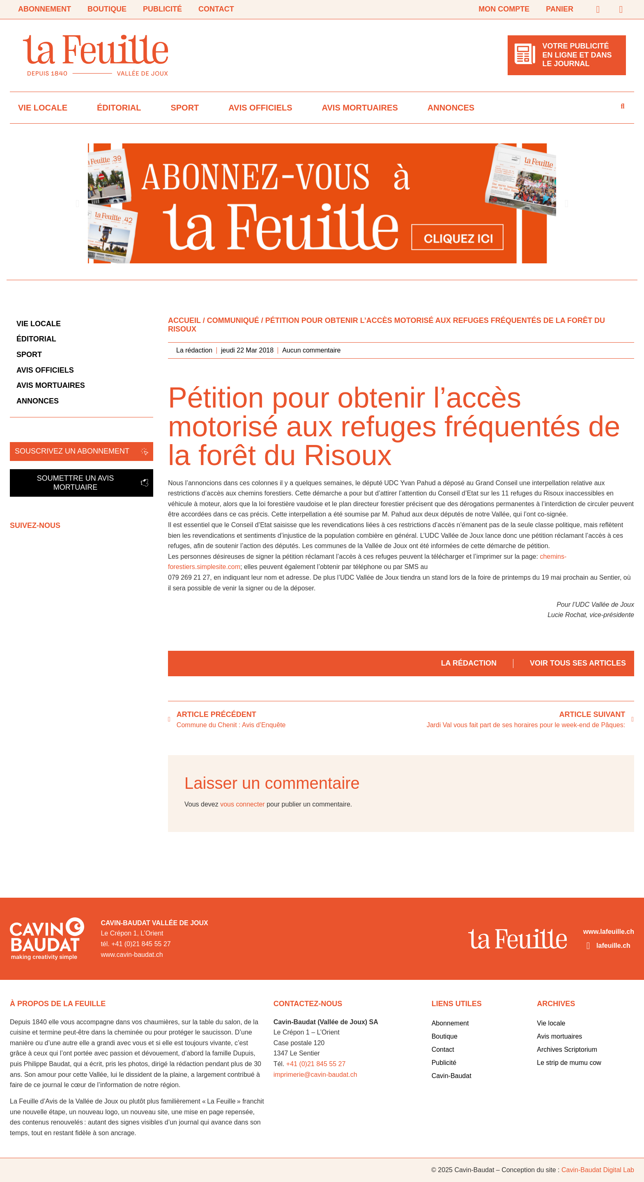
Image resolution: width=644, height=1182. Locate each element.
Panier (559, 9)
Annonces (451, 107)
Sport (184, 107)
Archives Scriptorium (567, 1049)
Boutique (106, 9)
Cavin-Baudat (452, 1075)
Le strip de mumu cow (569, 1062)
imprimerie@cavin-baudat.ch (315, 1074)
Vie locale (42, 107)
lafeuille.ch (613, 945)
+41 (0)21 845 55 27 (316, 1063)
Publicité (162, 9)
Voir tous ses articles (578, 663)
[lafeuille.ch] (588, 946)
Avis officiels (260, 107)
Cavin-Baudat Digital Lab (597, 1169)
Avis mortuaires (360, 107)
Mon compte (503, 9)
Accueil (184, 320)
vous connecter (242, 804)
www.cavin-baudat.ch (132, 954)
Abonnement (44, 9)
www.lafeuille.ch (608, 931)
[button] (77, 203)
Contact (216, 9)
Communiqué (233, 320)
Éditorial (119, 107)
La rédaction (469, 663)
